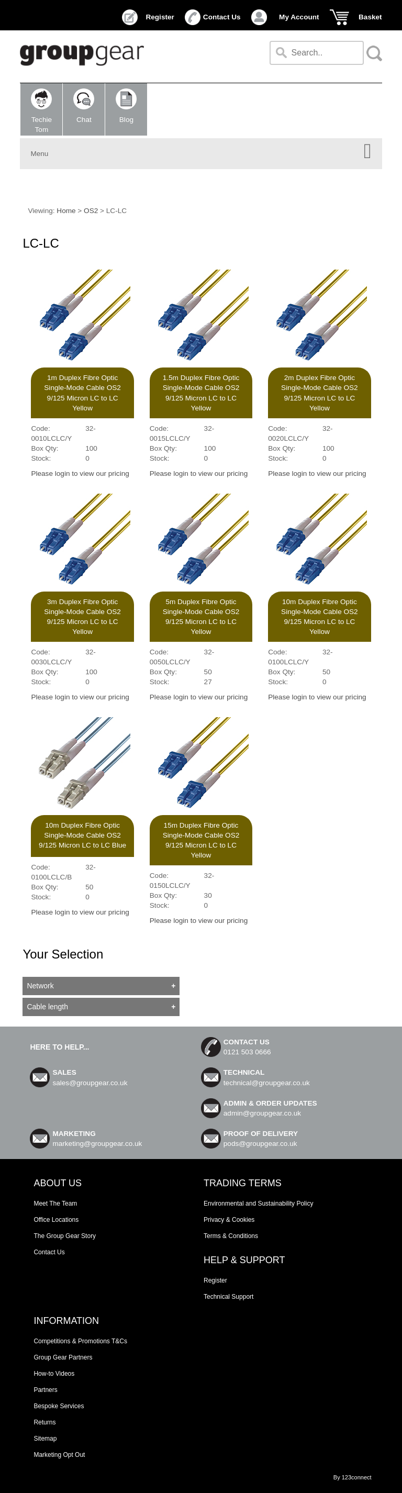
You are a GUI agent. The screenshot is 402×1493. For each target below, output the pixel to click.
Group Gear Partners (63, 1357)
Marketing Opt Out (59, 1454)
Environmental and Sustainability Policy (258, 1203)
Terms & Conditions (231, 1236)
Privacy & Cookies (229, 1219)
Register (160, 17)
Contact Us (222, 17)
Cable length (47, 1006)
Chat (83, 106)
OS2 (91, 211)
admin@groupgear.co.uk (262, 1113)
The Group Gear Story (65, 1236)
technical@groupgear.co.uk (267, 1083)
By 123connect (352, 1477)
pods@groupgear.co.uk (260, 1143)
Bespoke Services (59, 1406)
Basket (370, 17)
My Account (299, 17)
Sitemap (45, 1438)
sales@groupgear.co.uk (89, 1083)
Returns (44, 1422)
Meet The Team (55, 1203)
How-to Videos (54, 1373)
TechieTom (41, 110)
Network (40, 986)
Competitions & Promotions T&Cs (80, 1341)
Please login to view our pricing (80, 473)
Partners (45, 1390)
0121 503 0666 (247, 1052)
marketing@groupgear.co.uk (97, 1143)
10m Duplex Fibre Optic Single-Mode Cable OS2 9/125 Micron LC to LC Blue (82, 835)
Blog (126, 106)
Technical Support (228, 1296)
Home (66, 211)
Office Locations (56, 1219)
